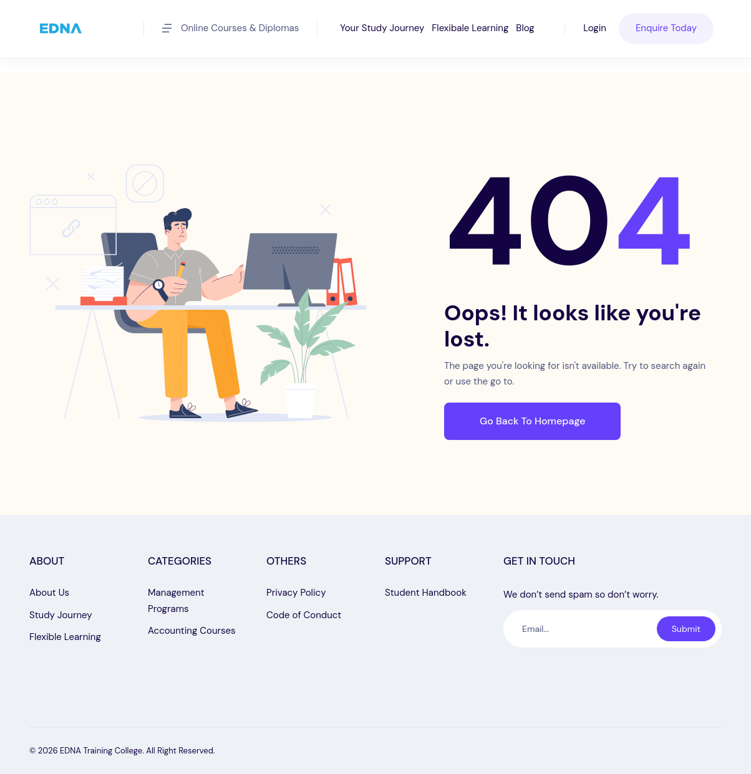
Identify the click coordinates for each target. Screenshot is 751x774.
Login (594, 28)
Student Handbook (426, 592)
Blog (525, 28)
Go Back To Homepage (532, 421)
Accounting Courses (192, 630)
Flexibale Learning (470, 28)
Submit (686, 628)
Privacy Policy (296, 592)
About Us (49, 592)
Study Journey (60, 615)
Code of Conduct (303, 615)
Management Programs (176, 600)
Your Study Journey (382, 28)
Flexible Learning (65, 637)
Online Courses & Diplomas (230, 28)
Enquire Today (666, 28)
